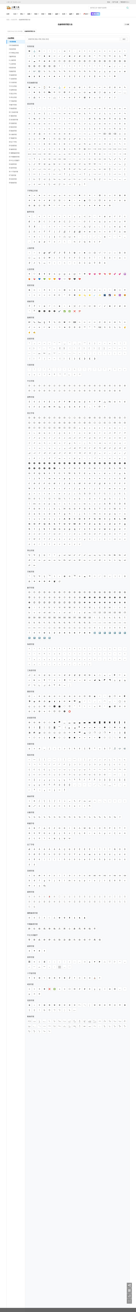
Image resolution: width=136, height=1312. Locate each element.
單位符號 (13, 97)
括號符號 (13, 79)
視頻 (36, 14)
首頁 (7, 19)
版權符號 (13, 75)
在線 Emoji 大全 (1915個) (14, 31)
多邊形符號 (13, 119)
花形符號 (13, 179)
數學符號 (12, 56)
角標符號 (13, 108)
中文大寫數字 (14, 160)
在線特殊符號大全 (30, 31)
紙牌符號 (13, 164)
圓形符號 (13, 116)
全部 (7, 14)
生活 (15, 14)
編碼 (71, 14)
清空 (124, 39)
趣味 (78, 14)
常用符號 (12, 41)
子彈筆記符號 (14, 53)
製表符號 (13, 127)
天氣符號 (13, 101)
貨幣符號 (13, 90)
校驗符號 (12, 71)
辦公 (22, 14)
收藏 (127, 24)
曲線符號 (13, 131)
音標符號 (13, 145)
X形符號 (12, 175)
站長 (64, 14)
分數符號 (13, 134)
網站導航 (95, 14)
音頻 (43, 14)
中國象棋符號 (14, 157)
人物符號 (12, 60)
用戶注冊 (115, 2)
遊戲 (29, 14)
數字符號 (13, 105)
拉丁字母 (13, 142)
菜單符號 (13, 168)
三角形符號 (13, 112)
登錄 (108, 2)
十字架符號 (13, 171)
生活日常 (14, 19)
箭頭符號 (12, 49)
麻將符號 (13, 149)
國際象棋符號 (14, 153)
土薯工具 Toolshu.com (13, 2)
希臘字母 (13, 138)
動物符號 (13, 183)
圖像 (50, 14)
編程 (57, 14)
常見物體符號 (14, 45)
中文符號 (13, 86)
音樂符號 (13, 123)
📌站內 (86, 14)
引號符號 (13, 82)
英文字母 (13, 93)
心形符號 (12, 64)
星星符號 (12, 67)
